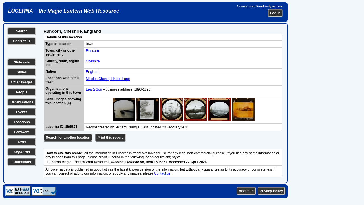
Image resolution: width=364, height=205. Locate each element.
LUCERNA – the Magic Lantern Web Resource (63, 11)
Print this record (110, 138)
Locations (22, 122)
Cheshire (93, 61)
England (92, 72)
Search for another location (68, 138)
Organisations (21, 102)
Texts (21, 142)
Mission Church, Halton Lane (108, 79)
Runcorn (92, 51)
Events (21, 112)
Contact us (21, 41)
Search (21, 31)
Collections (22, 162)
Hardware (22, 132)
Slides (22, 72)
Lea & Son (94, 89)
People (21, 92)
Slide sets (22, 62)
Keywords (22, 152)
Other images (22, 82)
